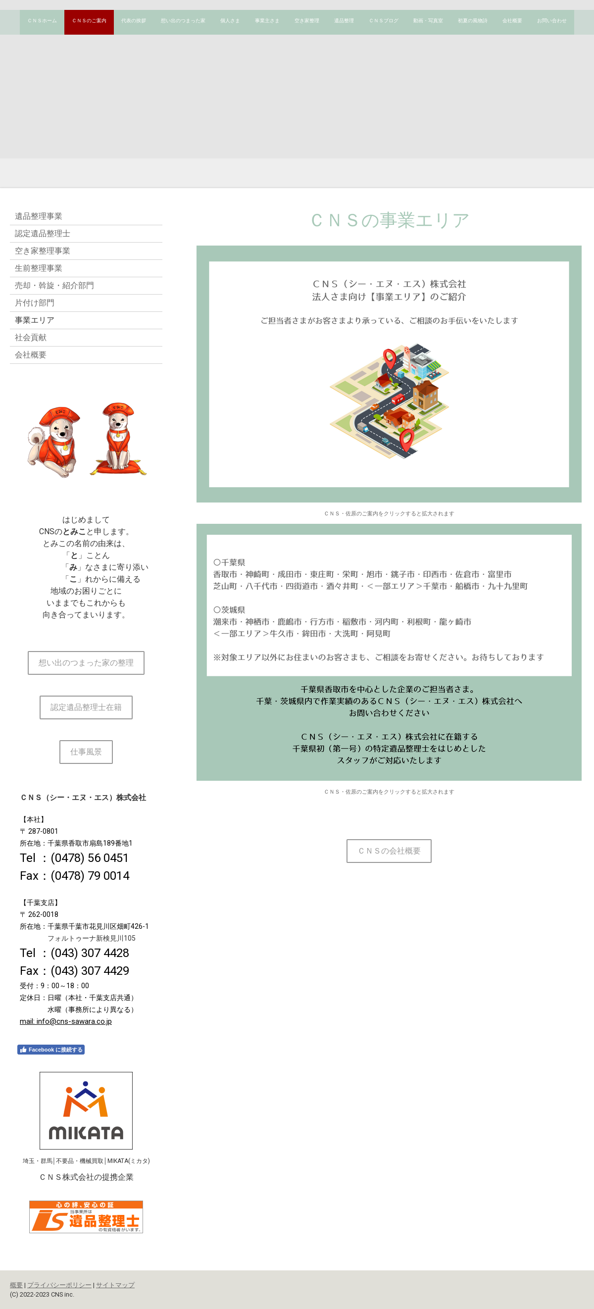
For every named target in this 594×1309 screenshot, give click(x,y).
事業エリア (34, 320)
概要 (16, 1285)
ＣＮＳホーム (42, 20)
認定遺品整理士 (42, 233)
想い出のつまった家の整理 (86, 662)
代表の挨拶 (133, 20)
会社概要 (512, 20)
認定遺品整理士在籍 (86, 707)
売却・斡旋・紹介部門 (54, 285)
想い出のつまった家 (183, 20)
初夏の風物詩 (473, 20)
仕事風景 (86, 751)
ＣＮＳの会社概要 (389, 851)
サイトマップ (115, 1285)
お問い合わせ (552, 20)
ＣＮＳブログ (383, 20)
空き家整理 (307, 20)
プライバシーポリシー (59, 1285)
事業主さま (267, 20)
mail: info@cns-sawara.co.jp (66, 1021)
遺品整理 (344, 20)
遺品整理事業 (38, 216)
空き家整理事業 (42, 250)
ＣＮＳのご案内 (89, 20)
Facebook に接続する (51, 1050)
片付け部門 (34, 302)
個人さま (230, 20)
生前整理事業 (38, 268)
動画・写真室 (428, 20)
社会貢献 (31, 337)
